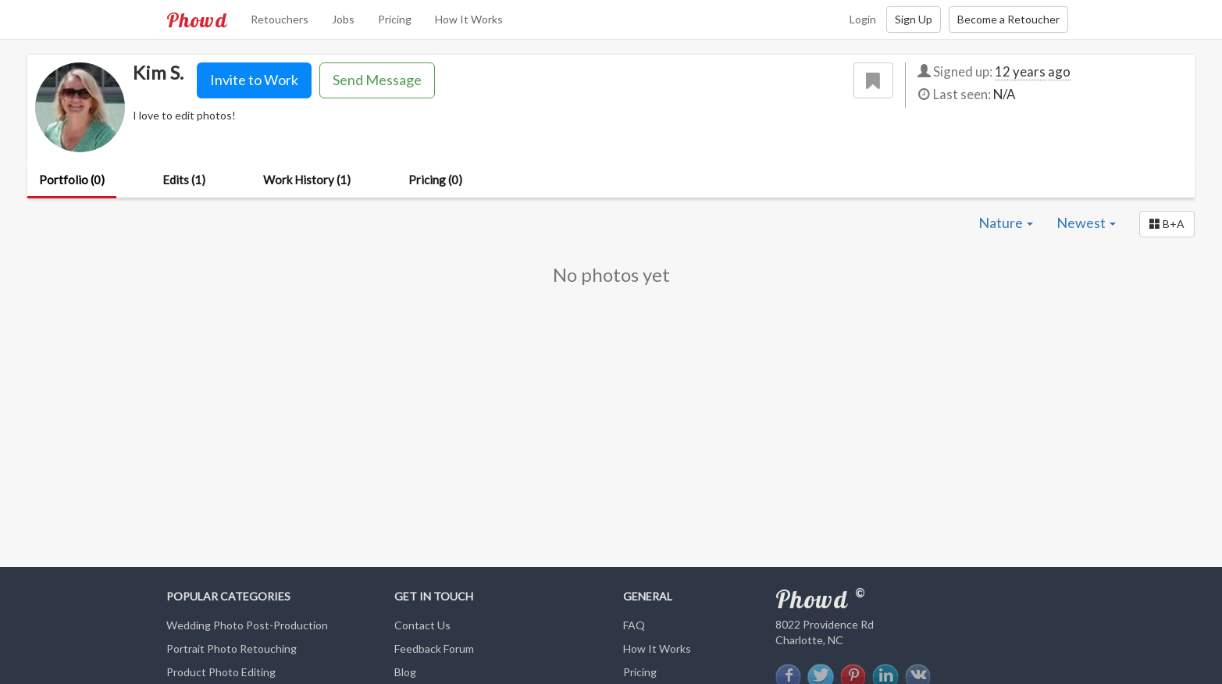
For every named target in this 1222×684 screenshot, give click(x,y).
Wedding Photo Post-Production (247, 625)
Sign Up (913, 19)
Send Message (377, 79)
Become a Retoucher (1008, 19)
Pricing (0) (435, 180)
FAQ (634, 625)
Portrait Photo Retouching (231, 648)
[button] (1167, 224)
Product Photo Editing (221, 672)
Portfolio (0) (72, 180)
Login (863, 19)
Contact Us (422, 625)
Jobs (343, 19)
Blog (405, 672)
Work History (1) (307, 180)
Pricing (394, 19)
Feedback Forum (434, 648)
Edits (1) (183, 180)
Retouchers (279, 19)
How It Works (469, 19)
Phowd (196, 19)
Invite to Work (254, 79)
